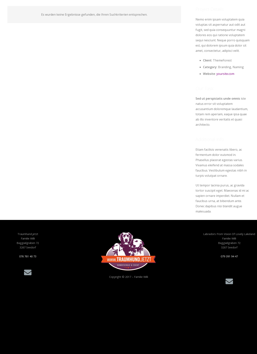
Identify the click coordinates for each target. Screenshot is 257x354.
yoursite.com (225, 74)
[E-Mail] (27, 272)
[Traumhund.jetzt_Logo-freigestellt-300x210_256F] (128, 251)
